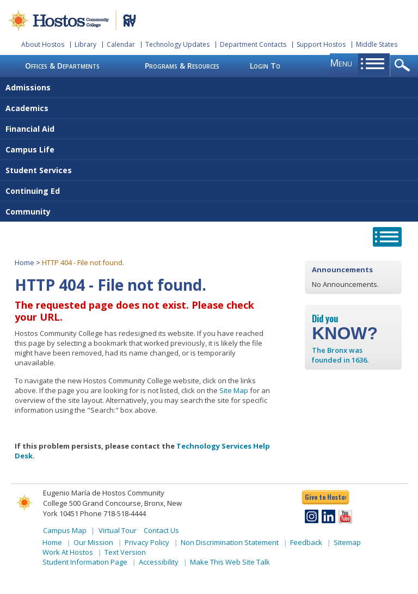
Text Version (125, 552)
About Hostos (42, 44)
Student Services (38, 170)
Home (24, 262)
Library (85, 44)
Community (28, 211)
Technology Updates (177, 44)
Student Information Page (84, 562)
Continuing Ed (32, 191)
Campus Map (65, 530)
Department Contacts (253, 44)
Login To (265, 65)
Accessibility (159, 562)
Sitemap (347, 542)
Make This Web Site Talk (230, 562)
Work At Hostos (67, 552)
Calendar (121, 44)
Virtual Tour (118, 530)
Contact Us (161, 530)
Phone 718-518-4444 (113, 513)
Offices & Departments (62, 65)
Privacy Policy (147, 542)
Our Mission (93, 542)
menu (341, 62)
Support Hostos (321, 44)
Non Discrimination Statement (230, 542)
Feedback (306, 542)
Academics (26, 108)
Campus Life (29, 149)
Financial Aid (29, 129)
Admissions (28, 87)
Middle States (376, 44)
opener (404, 66)
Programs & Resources (182, 65)
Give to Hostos (325, 496)
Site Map (233, 390)
